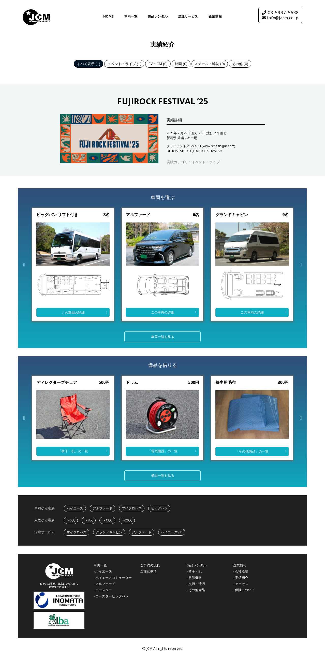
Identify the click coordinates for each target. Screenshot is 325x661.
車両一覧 (130, 16)
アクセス (241, 584)
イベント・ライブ (205, 161)
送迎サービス (188, 16)
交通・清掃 (196, 584)
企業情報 (215, 16)
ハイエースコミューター (113, 578)
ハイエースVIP (171, 532)
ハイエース (75, 508)
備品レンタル (158, 16)
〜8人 (88, 520)
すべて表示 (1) (88, 63)
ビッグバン (159, 508)
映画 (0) (181, 63)
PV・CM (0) (158, 63)
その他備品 (196, 590)
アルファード (102, 508)
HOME (108, 16)
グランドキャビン (109, 532)
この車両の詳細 (73, 312)
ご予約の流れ (150, 565)
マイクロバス (132, 508)
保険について (245, 590)
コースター (103, 590)
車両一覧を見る (162, 336)
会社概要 (241, 571)
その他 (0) (240, 63)
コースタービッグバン (111, 596)
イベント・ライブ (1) (124, 63)
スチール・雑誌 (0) (209, 63)
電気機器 (195, 578)
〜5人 (71, 520)
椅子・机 (195, 571)
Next (300, 264)
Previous (24, 264)
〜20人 (127, 520)
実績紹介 (241, 578)
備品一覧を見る (162, 475)
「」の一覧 (73, 451)
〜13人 (107, 520)
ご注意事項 (148, 571)
